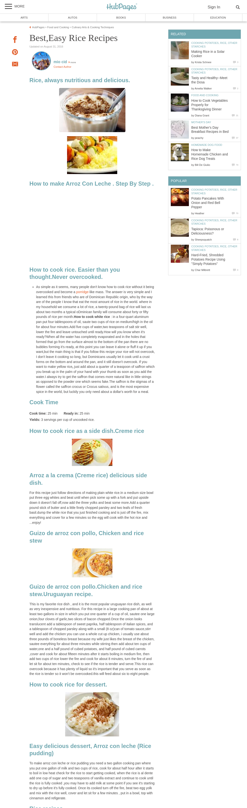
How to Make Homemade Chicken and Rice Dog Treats (209, 154)
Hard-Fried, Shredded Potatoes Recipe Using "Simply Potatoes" (208, 259)
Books (121, 17)
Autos (72, 17)
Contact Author (62, 66)
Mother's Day (201, 122)
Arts (24, 17)
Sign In (214, 7)
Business (170, 17)
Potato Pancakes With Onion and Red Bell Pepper (207, 203)
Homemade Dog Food (206, 144)
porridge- (82, 292)
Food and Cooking (205, 95)
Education (218, 17)
